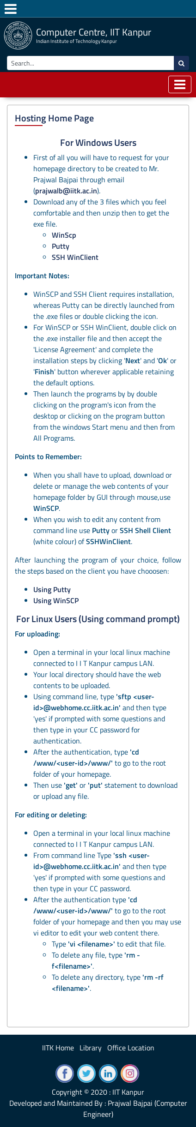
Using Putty (52, 589)
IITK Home (58, 1047)
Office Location (130, 1047)
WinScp (64, 234)
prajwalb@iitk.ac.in (66, 190)
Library (91, 1047)
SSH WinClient (75, 257)
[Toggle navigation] (179, 84)
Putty (60, 246)
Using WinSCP (56, 600)
